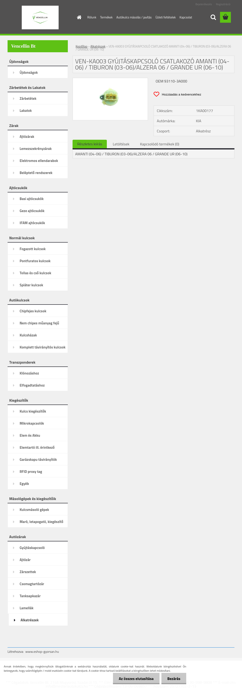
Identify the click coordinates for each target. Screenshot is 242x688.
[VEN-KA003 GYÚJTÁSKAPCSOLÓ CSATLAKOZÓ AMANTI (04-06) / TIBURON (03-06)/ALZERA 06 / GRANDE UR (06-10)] (110, 80)
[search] (213, 17)
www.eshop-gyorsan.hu (42, 651)
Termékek (106, 17)
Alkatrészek (98, 46)
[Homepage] (78, 17)
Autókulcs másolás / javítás (133, 17)
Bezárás (173, 678)
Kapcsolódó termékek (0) (159, 144)
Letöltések (121, 144)
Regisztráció (223, 4)
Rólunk (91, 17)
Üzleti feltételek (166, 17)
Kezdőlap (81, 46)
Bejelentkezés (203, 4)
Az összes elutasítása (136, 678)
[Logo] (40, 17)
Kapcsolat (186, 17)
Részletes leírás (89, 144)
